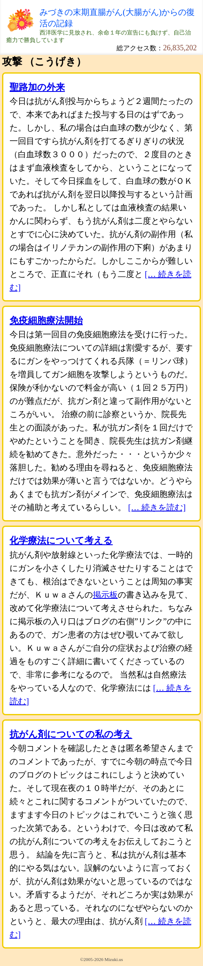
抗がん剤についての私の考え (71, 734)
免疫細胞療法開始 (46, 320)
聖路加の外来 (37, 87)
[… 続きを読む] (157, 507)
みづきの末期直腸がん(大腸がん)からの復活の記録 (117, 17)
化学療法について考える (61, 540)
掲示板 (105, 594)
